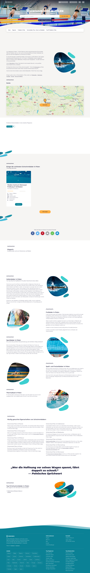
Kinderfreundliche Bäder (50, 441)
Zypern (21, 569)
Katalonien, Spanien (50, 554)
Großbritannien (37, 556)
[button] (63, 2)
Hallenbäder (39, 75)
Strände (12, 76)
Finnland (14, 556)
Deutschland (34, 553)
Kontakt (47, 543)
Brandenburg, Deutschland (51, 565)
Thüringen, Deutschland (50, 568)
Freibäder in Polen (21, 30)
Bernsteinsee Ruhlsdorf (70, 568)
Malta (8, 562)
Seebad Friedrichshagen (70, 556)
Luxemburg (37, 559)
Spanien (34, 565)
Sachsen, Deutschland (50, 567)
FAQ (47, 541)
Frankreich (21, 556)
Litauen (30, 559)
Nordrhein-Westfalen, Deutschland (52, 561)
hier (41, 70)
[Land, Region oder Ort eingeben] (39, 16)
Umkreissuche (37, 67)
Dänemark (27, 553)
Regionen (14, 30)
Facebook (13, 545)
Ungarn (15, 569)
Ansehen (18, 204)
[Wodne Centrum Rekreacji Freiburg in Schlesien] (18, 177)
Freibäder (8, 76)
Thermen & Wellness (19, 76)
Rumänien (40, 562)
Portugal (33, 562)
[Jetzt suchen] (64, 16)
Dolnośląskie (9, 188)
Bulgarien (21, 553)
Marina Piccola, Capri (70, 554)
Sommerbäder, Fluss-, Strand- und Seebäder (36, 30)
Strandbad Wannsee (70, 563)
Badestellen (34, 75)
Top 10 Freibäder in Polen (51, 30)
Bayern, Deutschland (50, 560)
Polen (45, 8)
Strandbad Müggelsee (70, 561)
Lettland (25, 559)
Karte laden (45, 104)
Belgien (14, 553)
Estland (8, 556)
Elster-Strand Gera (69, 570)
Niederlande (14, 562)
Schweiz (15, 565)
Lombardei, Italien (49, 556)
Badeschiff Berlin (69, 567)
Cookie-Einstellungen (50, 544)
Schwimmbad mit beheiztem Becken (54, 453)
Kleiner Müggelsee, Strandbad (72, 560)
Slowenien (28, 565)
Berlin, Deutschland (49, 563)
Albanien (9, 553)
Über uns (47, 539)
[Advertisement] (41, 41)
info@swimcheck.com (70, 537)
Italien (13, 559)
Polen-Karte (11, 63)
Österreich (22, 562)
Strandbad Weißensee (70, 565)
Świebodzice (15, 188)
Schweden (9, 565)
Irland (8, 559)
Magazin (47, 537)
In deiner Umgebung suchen (45, 20)
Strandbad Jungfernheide (71, 558)
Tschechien (9, 569)
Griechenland (28, 556)
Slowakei (21, 565)
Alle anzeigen (45, 211)
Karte (9, 30)
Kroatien (19, 559)
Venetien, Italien (49, 558)
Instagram (18, 545)
